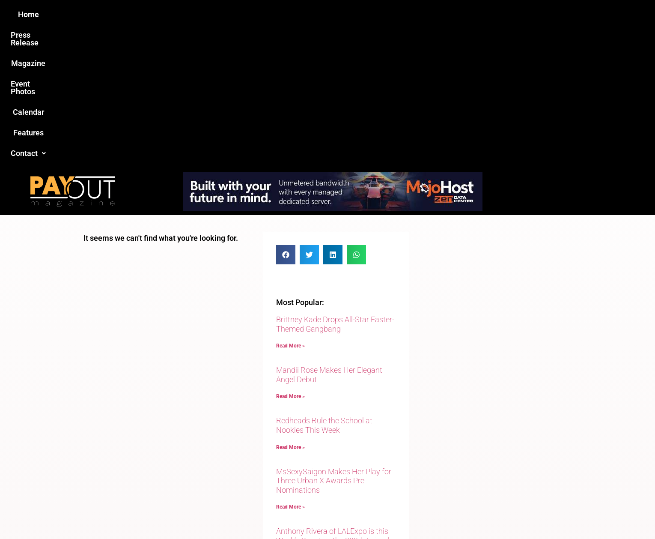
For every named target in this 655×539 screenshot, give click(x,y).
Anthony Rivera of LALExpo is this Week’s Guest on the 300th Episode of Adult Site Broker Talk (334, 401)
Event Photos (331, 14)
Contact (471, 14)
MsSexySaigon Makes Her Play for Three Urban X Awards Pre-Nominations (333, 342)
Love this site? (196, 473)
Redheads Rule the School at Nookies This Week (324, 286)
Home (176, 14)
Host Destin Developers (513, 513)
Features (426, 14)
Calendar (382, 14)
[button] (472, 14)
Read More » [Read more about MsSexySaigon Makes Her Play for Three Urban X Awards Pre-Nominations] (290, 368)
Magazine (279, 14)
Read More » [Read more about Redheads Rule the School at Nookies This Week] (290, 308)
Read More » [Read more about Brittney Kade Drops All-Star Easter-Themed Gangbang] (290, 207)
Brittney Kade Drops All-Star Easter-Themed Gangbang (335, 185)
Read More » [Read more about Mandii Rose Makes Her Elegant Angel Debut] (290, 258)
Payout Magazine (228, 513)
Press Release (224, 14)
